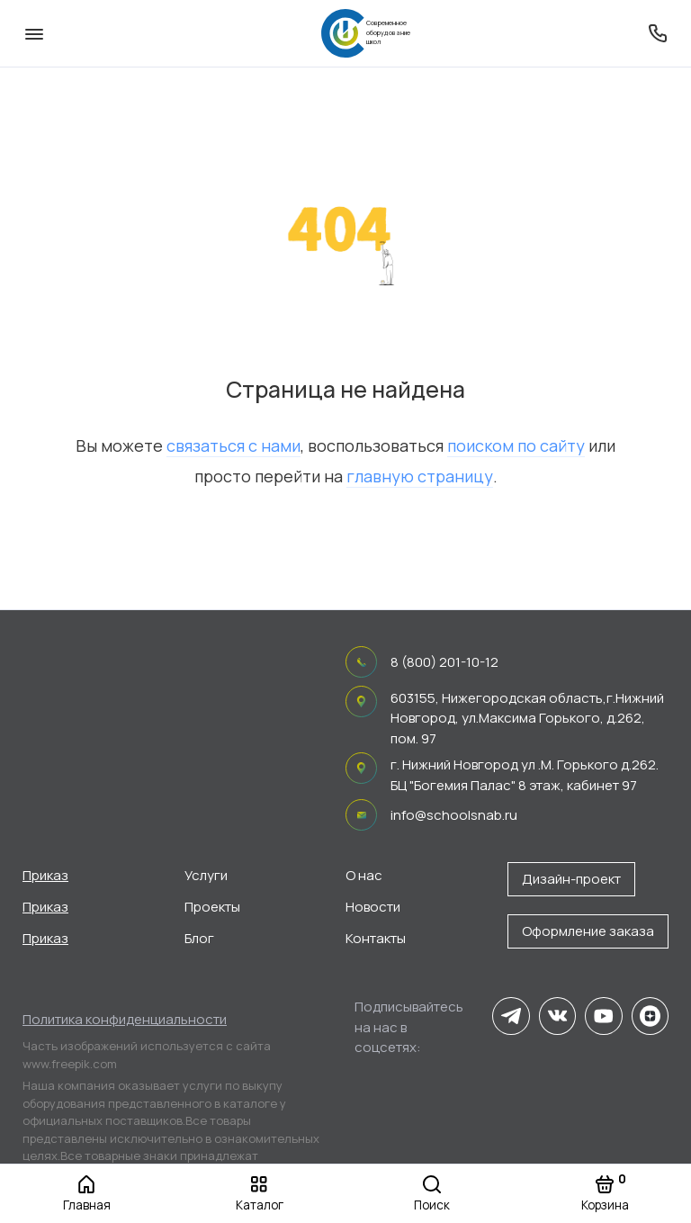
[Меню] (33, 33)
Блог (199, 938)
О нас (364, 875)
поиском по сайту (516, 445)
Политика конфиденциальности (124, 1019)
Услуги (206, 875)
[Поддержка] (657, 33)
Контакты (376, 938)
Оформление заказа (588, 931)
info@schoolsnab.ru (453, 814)
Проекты (212, 906)
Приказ (45, 875)
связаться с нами (233, 445)
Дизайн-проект (571, 878)
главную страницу (419, 476)
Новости (373, 906)
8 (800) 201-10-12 (444, 661)
